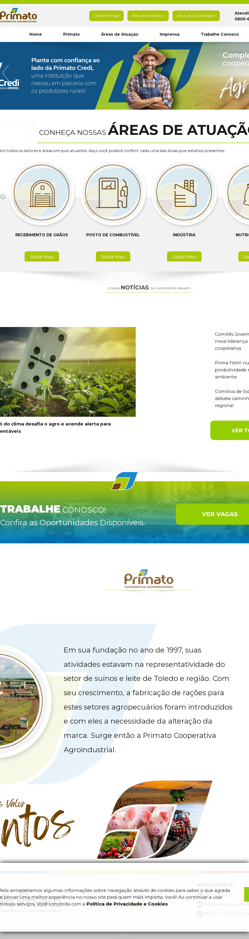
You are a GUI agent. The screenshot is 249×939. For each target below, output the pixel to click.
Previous (6, 73)
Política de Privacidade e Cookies (127, 904)
